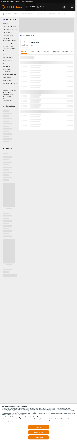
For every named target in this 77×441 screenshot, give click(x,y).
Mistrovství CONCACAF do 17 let (9, 54)
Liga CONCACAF (7, 32)
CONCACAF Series (8, 46)
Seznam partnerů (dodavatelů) (10, 422)
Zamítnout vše (38, 432)
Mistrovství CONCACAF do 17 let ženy (9, 95)
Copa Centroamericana (9, 74)
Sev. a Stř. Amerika (29, 35)
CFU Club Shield (7, 67)
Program (56, 51)
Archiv (73, 51)
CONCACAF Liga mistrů (9, 26)
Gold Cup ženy (7, 80)
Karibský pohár (7, 61)
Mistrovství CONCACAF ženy (9, 87)
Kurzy (32, 51)
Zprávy (39, 51)
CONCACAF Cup (7, 43)
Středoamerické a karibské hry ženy (8, 100)
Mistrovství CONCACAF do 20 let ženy (9, 91)
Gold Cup (5, 23)
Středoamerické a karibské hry (8, 70)
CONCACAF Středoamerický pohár (9, 39)
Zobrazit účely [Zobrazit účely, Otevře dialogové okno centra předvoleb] (38, 437)
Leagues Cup (7, 77)
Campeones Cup (8, 57)
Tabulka (65, 51)
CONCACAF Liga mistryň (10, 83)
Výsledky (47, 51)
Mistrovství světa (8, 36)
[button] (64, 7)
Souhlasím (38, 427)
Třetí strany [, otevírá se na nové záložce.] (21, 414)
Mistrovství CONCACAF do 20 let (9, 49)
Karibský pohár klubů (9, 64)
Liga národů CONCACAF (10, 29)
